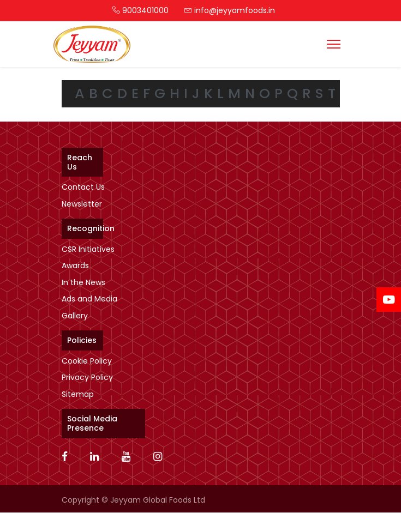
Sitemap (78, 394)
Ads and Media (89, 298)
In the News (83, 282)
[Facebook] (68, 457)
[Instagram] (161, 457)
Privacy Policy (87, 377)
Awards (75, 265)
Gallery (75, 315)
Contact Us (83, 187)
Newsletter (82, 203)
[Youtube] (129, 457)
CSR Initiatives (88, 249)
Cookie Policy (87, 360)
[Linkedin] (98, 457)
